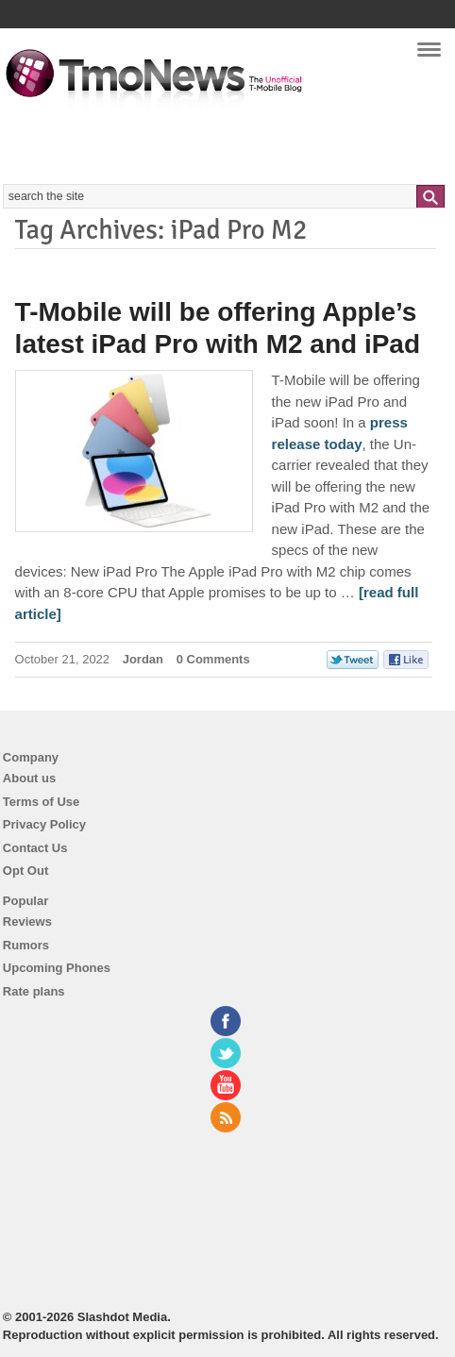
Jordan (143, 659)
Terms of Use (41, 802)
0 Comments (213, 659)
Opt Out (25, 870)
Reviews (27, 921)
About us (29, 778)
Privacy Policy (44, 824)
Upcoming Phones (56, 968)
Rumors (26, 945)
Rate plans (34, 991)
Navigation (429, 56)
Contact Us (35, 848)
